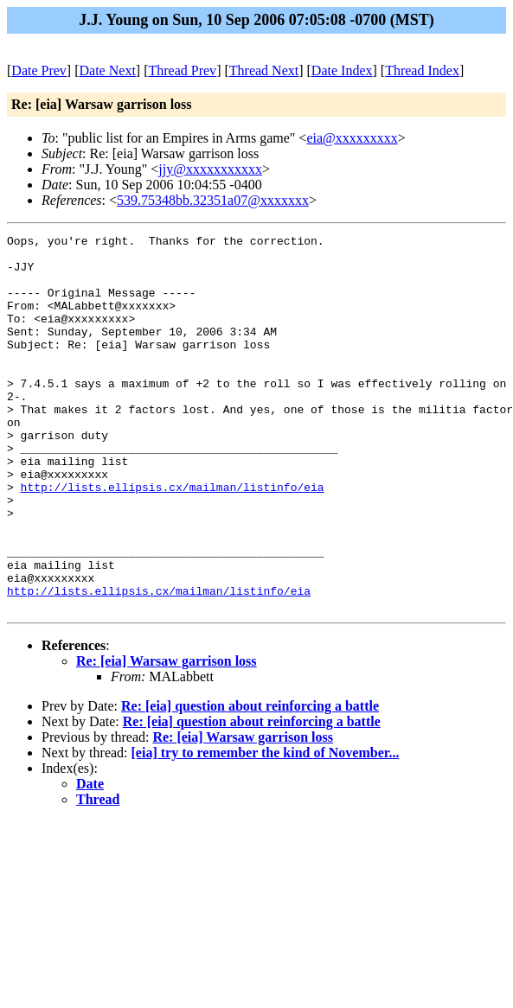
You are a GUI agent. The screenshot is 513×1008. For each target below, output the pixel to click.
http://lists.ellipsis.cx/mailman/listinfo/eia (172, 538)
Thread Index (422, 70)
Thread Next (263, 70)
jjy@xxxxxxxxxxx (210, 169)
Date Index (342, 70)
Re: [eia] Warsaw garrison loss (166, 736)
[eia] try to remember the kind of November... (265, 827)
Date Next (108, 70)
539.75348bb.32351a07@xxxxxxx (213, 200)
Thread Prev (182, 70)
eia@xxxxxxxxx (351, 138)
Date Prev (39, 70)
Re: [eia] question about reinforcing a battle (250, 781)
